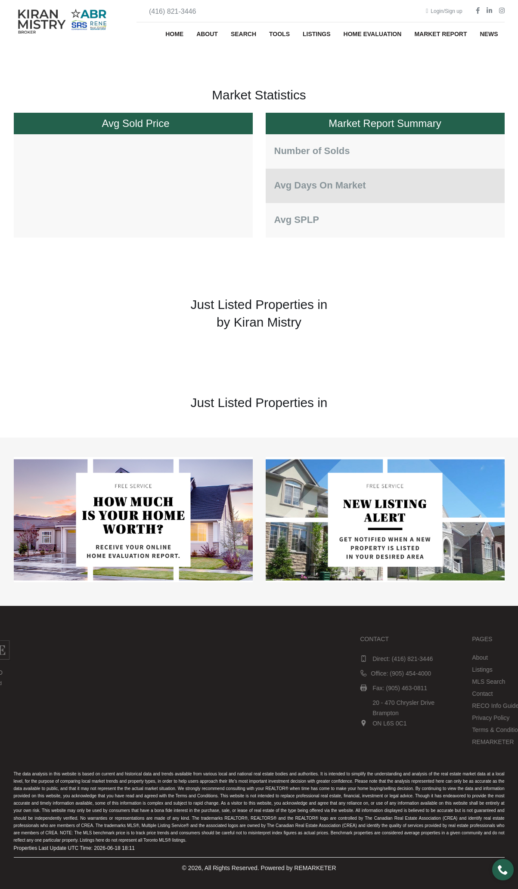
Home (174, 34)
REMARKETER (315, 867)
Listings (317, 34)
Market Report (440, 34)
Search (243, 34)
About (207, 34)
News (489, 34)
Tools (279, 34)
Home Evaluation (373, 34)
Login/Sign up (444, 11)
